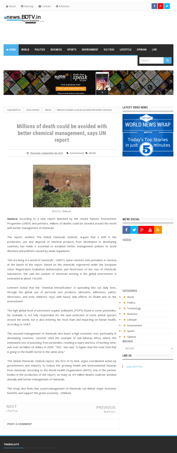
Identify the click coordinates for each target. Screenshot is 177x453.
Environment (77, 153)
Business (132, 314)
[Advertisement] (108, 32)
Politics (131, 302)
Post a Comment (19, 423)
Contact (45, 6)
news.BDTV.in (134, 366)
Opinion (131, 336)
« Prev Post (12, 410)
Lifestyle (132, 319)
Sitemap (27, 6)
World (92, 153)
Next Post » (109, 411)
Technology (134, 308)
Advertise (63, 6)
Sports (131, 331)
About (11, 6)
